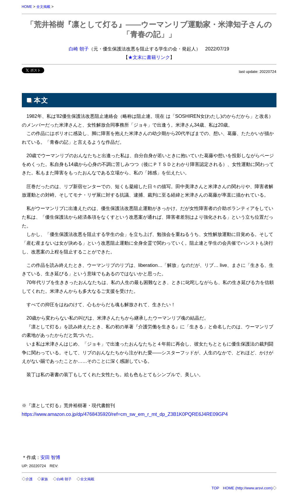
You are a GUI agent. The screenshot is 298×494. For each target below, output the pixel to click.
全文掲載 (44, 6)
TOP (215, 487)
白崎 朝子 (79, 48)
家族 (45, 479)
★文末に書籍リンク (149, 56)
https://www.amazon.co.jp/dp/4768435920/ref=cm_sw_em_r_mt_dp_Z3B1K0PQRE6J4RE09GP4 (125, 413)
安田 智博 (50, 457)
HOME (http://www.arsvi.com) (247, 487)
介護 (29, 479)
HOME (27, 6)
